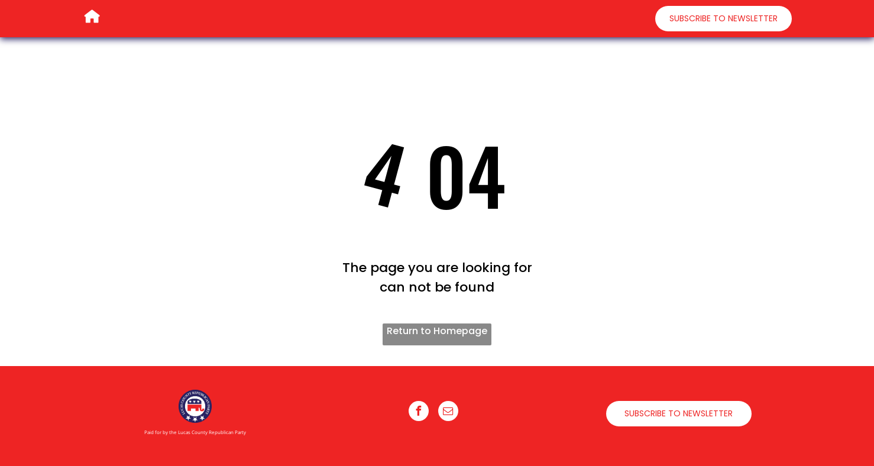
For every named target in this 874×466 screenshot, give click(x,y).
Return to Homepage (437, 331)
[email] (448, 412)
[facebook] (419, 412)
